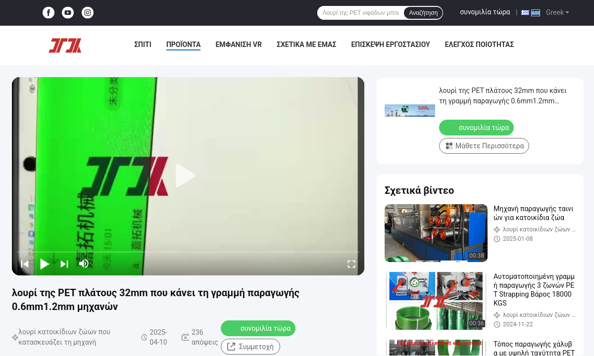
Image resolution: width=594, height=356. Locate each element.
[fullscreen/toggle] (351, 263)
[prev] (25, 263)
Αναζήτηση (423, 12)
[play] (188, 176)
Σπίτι (142, 44)
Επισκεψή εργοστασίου (390, 44)
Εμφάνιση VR (238, 44)
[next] (64, 263)
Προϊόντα (183, 44)
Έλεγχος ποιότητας (479, 44)
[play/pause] (44, 263)
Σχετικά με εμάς (306, 44)
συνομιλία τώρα (485, 12)
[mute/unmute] (84, 263)
